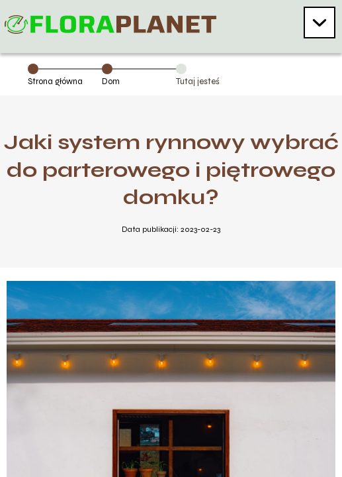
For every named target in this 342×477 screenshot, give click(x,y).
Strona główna (55, 81)
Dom (111, 81)
